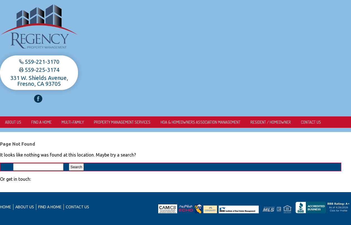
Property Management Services (122, 122)
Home (5, 207)
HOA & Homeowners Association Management (200, 122)
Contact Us (311, 122)
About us (13, 122)
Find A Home (41, 122)
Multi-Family (73, 122)
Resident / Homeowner (270, 122)
